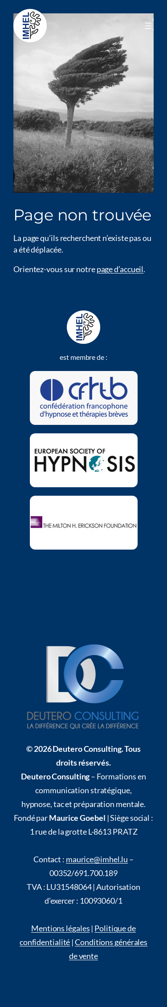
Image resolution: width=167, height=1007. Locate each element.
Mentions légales (60, 928)
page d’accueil (120, 269)
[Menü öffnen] (148, 25)
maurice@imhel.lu (97, 859)
